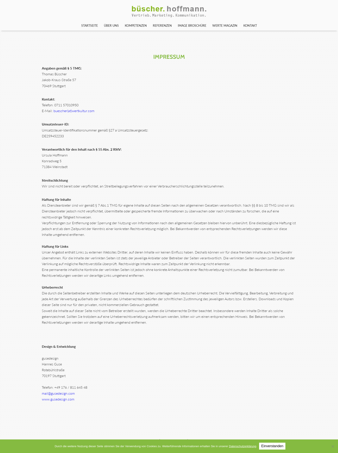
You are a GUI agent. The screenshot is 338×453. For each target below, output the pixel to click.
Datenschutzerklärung (242, 446)
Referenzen (162, 25)
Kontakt (250, 25)
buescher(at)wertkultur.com (73, 111)
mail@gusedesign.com (58, 393)
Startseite (89, 25)
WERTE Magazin (224, 25)
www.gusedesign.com (58, 399)
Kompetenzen (136, 25)
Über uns (111, 25)
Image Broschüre (192, 25)
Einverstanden (272, 446)
